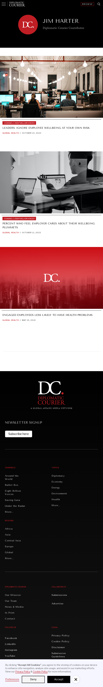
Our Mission (13, 595)
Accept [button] (58, 679)
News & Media (14, 606)
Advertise (58, 603)
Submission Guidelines (59, 655)
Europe (9, 546)
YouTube (10, 656)
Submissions (59, 595)
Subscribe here (18, 434)
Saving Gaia (12, 500)
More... (9, 512)
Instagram (11, 650)
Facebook (11, 638)
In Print (10, 612)
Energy (56, 487)
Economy (57, 481)
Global (6, 133)
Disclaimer (58, 647)
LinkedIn (10, 644)
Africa (9, 528)
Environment (59, 493)
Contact (10, 618)
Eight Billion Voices (13, 493)
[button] (75, 679)
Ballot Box (11, 485)
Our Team (11, 601)
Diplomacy (58, 475)
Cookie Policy (60, 641)
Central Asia (13, 540)
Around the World (12, 477)
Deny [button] (33, 679)
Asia (7, 534)
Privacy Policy (61, 635)
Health (15, 133)
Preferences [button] (12, 679)
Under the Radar (15, 506)
